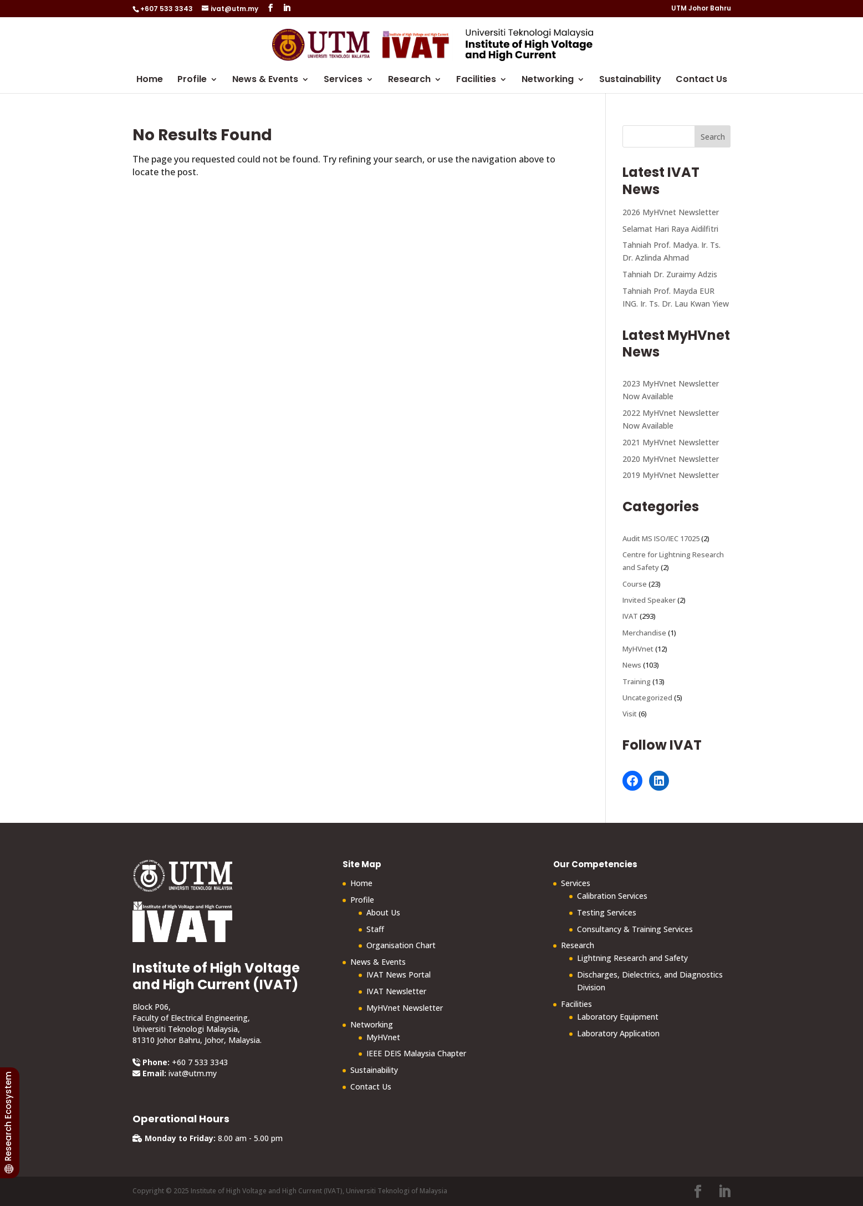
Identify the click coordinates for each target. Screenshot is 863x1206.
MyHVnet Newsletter (404, 1008)
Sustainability (630, 80)
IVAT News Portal (398, 974)
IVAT (630, 616)
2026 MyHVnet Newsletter (670, 212)
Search (713, 136)
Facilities (476, 80)
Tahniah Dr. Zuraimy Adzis (669, 274)
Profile (192, 80)
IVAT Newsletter (396, 991)
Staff (375, 929)
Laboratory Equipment (617, 1016)
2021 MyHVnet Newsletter (670, 442)
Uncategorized (647, 698)
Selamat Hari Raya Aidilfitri (670, 228)
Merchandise (644, 633)
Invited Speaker (649, 600)
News (631, 665)
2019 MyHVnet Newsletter (670, 475)
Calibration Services (612, 895)
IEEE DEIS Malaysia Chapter (416, 1053)
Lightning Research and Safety (632, 958)
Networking (548, 80)
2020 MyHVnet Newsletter (670, 459)
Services (343, 80)
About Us (383, 912)
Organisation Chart (401, 945)
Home (149, 80)
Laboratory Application (618, 1033)
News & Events (265, 80)
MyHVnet (637, 649)
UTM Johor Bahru (701, 9)
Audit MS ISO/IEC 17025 (660, 538)
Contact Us (701, 80)
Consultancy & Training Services (635, 929)
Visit (629, 714)
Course (634, 584)
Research (409, 80)
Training (636, 681)
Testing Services (606, 912)
